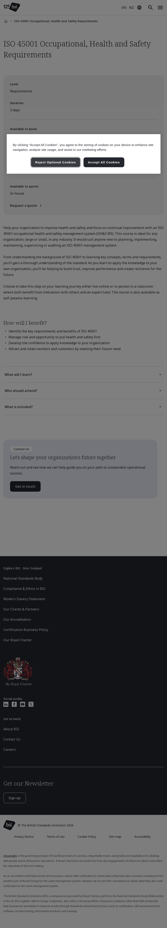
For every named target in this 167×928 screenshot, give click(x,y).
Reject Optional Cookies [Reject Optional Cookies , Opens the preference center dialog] (55, 162)
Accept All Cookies (104, 162)
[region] (84, 154)
